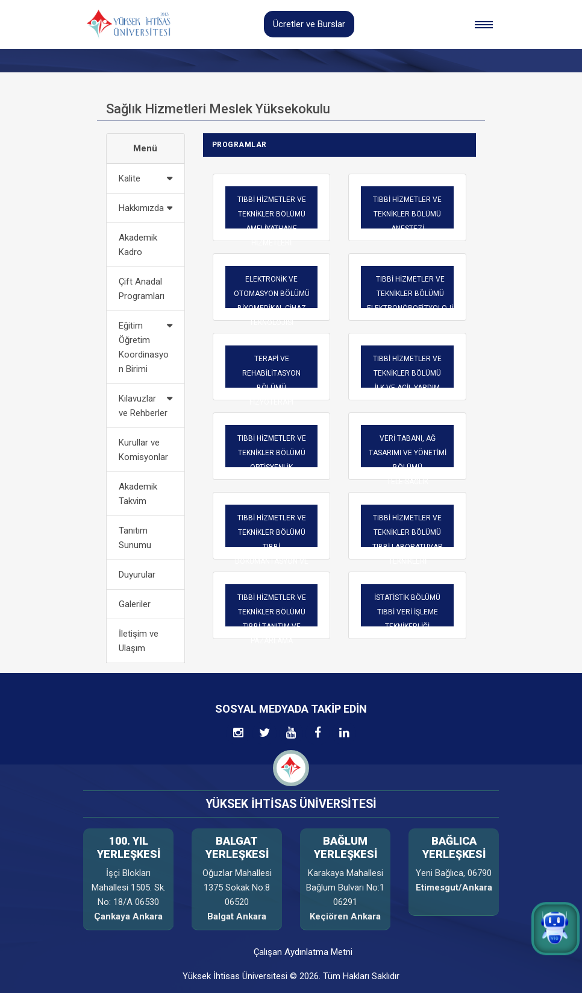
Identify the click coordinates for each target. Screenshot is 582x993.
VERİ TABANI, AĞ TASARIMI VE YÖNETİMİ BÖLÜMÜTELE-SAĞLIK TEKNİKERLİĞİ (407, 467)
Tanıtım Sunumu (135, 537)
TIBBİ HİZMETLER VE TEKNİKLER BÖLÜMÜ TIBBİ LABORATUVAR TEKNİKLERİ (407, 540)
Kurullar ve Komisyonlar (143, 449)
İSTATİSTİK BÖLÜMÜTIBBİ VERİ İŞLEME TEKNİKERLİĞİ (407, 612)
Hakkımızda (141, 208)
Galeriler (135, 604)
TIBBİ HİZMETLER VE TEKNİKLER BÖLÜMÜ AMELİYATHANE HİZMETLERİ (271, 221)
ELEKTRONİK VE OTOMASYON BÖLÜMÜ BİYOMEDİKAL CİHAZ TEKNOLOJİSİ (272, 301)
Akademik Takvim (138, 493)
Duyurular (137, 574)
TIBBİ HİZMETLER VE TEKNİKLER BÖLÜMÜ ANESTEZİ (407, 214)
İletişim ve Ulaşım (138, 641)
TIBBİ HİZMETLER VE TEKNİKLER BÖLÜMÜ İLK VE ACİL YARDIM (407, 373)
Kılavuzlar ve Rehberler (143, 405)
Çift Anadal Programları (141, 288)
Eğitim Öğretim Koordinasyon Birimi (144, 347)
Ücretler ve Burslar (309, 24)
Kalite (129, 178)
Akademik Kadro (138, 244)
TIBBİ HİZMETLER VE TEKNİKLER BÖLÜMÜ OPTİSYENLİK (271, 452)
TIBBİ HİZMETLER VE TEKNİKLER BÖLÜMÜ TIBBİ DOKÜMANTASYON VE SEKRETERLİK (271, 547)
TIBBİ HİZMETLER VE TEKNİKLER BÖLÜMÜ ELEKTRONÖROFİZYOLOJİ (410, 293)
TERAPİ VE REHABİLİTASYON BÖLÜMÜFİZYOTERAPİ (271, 380)
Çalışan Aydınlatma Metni (303, 952)
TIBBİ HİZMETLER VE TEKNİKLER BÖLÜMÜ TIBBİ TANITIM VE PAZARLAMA (271, 619)
